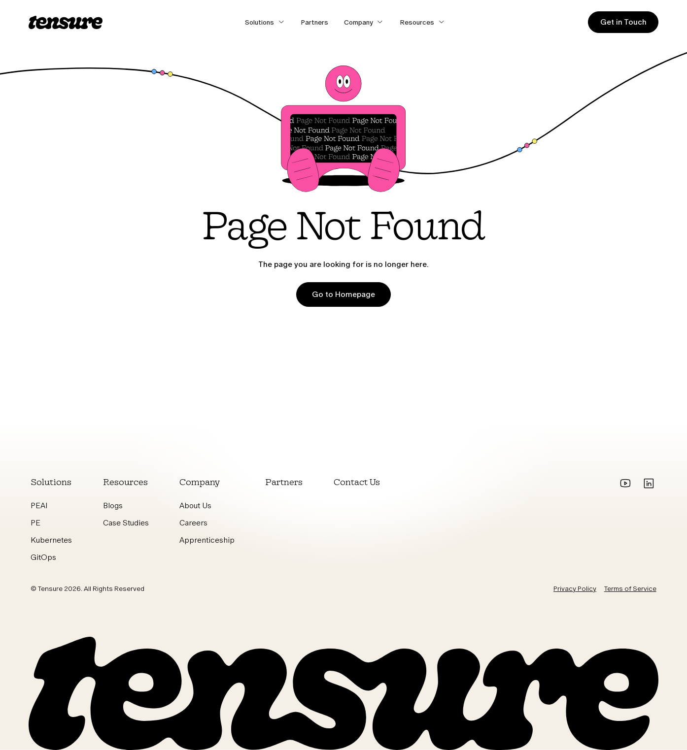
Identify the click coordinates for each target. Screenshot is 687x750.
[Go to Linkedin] (648, 483)
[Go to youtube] (625, 483)
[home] (66, 22)
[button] (265, 22)
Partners (314, 22)
